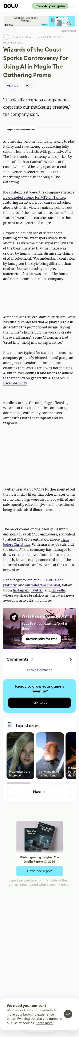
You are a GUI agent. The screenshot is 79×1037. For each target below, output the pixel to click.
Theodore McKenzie (22, 37)
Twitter (37, 590)
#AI (29, 86)
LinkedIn (58, 590)
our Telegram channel (42, 585)
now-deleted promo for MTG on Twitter (34, 197)
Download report (39, 871)
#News (12, 86)
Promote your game (50, 6)
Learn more (44, 1023)
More (39, 792)
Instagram (21, 590)
